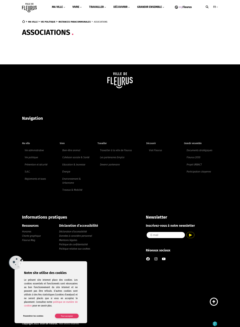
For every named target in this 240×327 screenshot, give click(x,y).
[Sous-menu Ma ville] (64, 7)
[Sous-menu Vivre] (81, 7)
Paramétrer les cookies (33, 316)
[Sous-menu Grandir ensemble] (163, 7)
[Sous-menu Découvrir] (129, 7)
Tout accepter (67, 316)
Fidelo (215, 322)
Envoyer (190, 234)
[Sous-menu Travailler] (105, 7)
